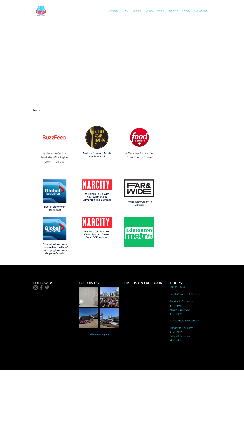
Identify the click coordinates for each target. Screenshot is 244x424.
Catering (137, 10)
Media (160, 10)
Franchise (173, 10)
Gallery (149, 10)
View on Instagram (99, 334)
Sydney (97, 365)
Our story (113, 10)
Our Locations (201, 10)
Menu (125, 10)
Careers (186, 10)
